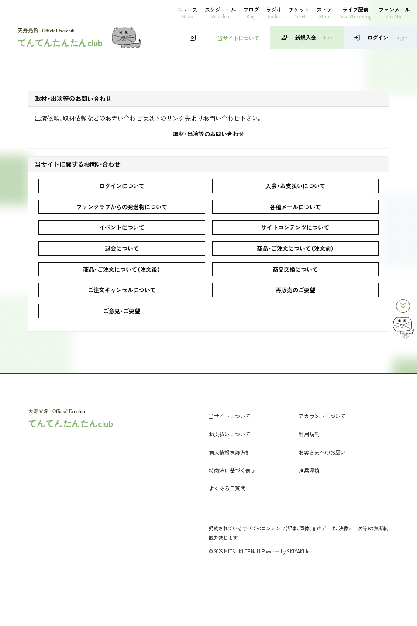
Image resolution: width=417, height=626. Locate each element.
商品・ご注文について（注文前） (295, 248)
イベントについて (122, 227)
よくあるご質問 (227, 488)
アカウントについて (322, 416)
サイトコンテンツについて (295, 227)
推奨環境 (309, 470)
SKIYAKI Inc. (300, 551)
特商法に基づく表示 (232, 470)
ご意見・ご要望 (121, 311)
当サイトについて (238, 38)
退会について (122, 248)
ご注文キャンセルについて (122, 290)
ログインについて (122, 186)
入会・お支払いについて (295, 186)
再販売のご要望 (295, 290)
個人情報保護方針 (230, 452)
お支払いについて (230, 433)
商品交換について (295, 269)
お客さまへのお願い (322, 452)
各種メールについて (295, 207)
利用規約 (309, 433)
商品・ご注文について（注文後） (121, 269)
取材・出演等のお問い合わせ (208, 133)
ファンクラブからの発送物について (121, 207)
